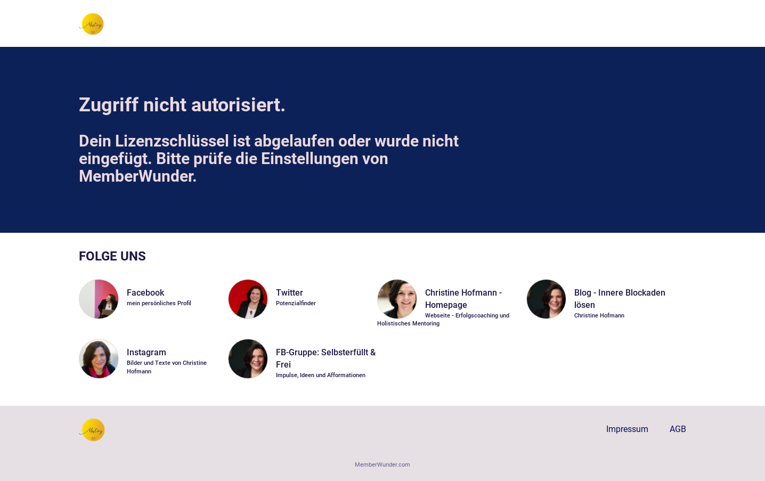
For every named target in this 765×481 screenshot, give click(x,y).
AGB (678, 429)
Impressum (627, 429)
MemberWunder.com (382, 464)
